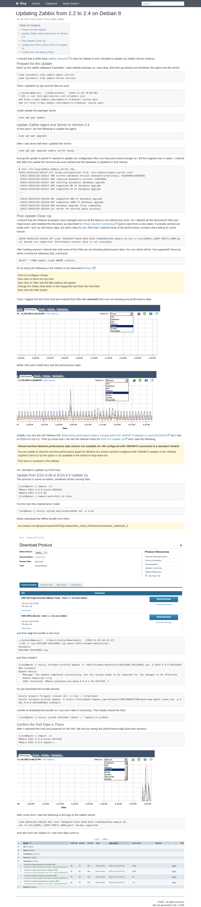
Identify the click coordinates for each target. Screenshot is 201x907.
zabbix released (57, 58)
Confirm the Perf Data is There (38, 52)
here (88, 268)
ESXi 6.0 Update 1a (112, 439)
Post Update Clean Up (33, 40)
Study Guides (71, 3)
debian (61, 19)
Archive (36, 3)
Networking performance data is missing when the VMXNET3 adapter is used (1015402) (114, 435)
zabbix (53, 19)
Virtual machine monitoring (98, 223)
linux (47, 19)
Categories (51, 3)
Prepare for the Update (34, 29)
